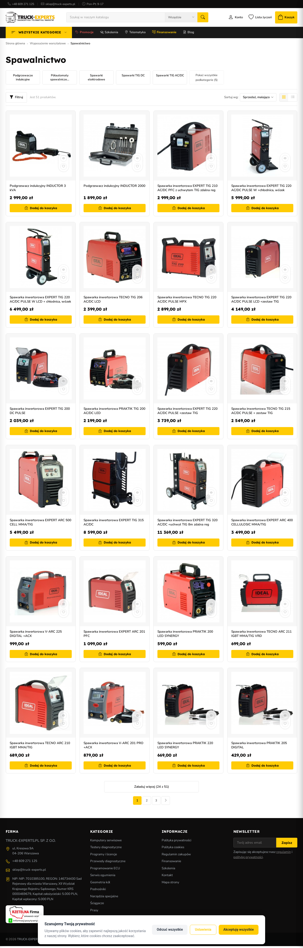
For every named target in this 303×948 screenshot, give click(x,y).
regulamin (283, 853)
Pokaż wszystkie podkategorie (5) (207, 78)
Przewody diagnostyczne (107, 863)
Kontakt (167, 877)
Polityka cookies (173, 849)
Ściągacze (97, 905)
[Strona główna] (30, 17)
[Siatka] (284, 98)
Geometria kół (100, 884)
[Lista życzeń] (256, 17)
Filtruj (16, 98)
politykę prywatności (248, 859)
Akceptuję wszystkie (238, 929)
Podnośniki (98, 891)
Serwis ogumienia (102, 877)
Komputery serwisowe (106, 842)
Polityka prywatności (176, 842)
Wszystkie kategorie (39, 33)
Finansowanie (164, 33)
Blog (188, 33)
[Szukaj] (201, 18)
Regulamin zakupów (176, 856)
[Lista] (293, 98)
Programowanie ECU (105, 870)
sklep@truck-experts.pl (60, 4)
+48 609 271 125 (23, 4)
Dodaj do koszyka (41, 209)
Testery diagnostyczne (106, 849)
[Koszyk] (284, 17)
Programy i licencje (103, 856)
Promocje (84, 33)
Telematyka (135, 33)
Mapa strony (170, 884)
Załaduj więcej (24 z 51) (151, 787)
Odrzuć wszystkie (170, 929)
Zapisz (286, 844)
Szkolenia (109, 33)
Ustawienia (203, 929)
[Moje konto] (231, 17)
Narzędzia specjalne (104, 898)
